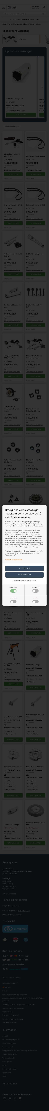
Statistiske (35, 600)
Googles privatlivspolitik (13, 559)
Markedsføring (35, 590)
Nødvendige (13, 590)
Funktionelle (13, 600)
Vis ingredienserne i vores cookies (24, 581)
